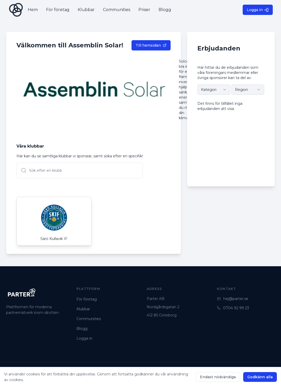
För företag (86, 299)
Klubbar (83, 309)
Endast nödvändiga (218, 377)
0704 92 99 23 (233, 308)
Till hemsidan (151, 45)
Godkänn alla (260, 377)
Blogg (81, 328)
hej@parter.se (232, 298)
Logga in (258, 9)
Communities (88, 318)
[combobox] (213, 89)
